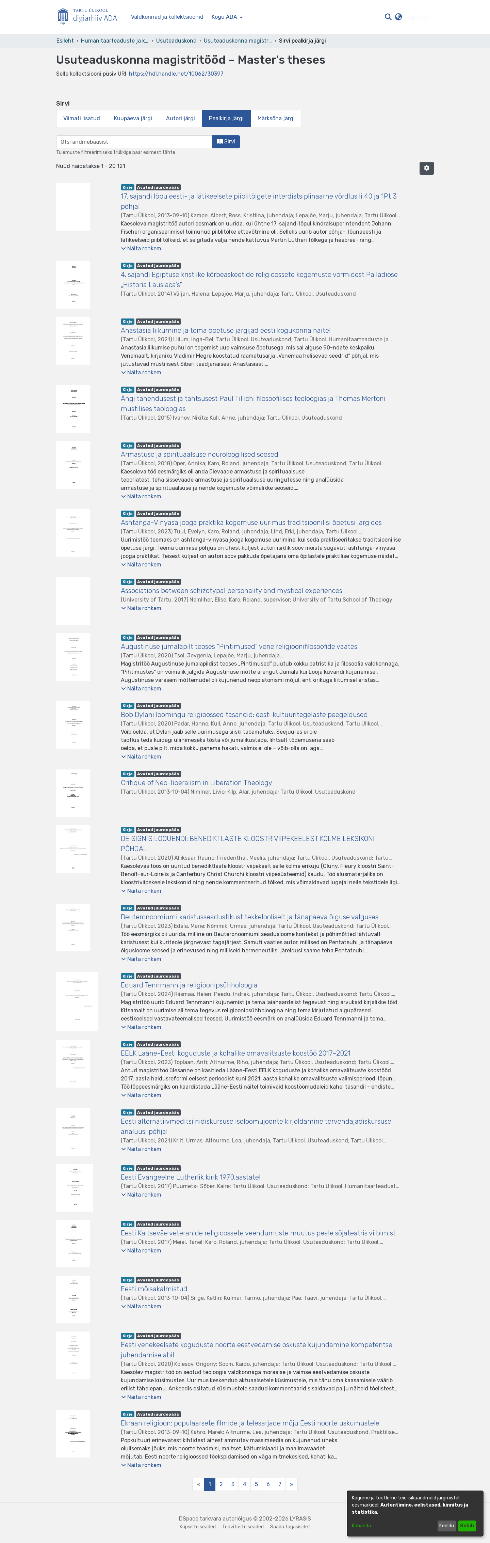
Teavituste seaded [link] (243, 1527)
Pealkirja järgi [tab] (226, 118)
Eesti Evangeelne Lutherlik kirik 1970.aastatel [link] (191, 1177)
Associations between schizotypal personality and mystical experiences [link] (231, 591)
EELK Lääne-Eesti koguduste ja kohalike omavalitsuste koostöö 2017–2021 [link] (235, 1053)
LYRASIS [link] (300, 1518)
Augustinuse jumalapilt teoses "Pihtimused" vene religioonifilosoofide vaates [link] (239, 646)
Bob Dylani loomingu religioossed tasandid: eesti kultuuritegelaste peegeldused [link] (244, 715)
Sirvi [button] (226, 141)
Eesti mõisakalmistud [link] (154, 1289)
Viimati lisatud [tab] (81, 118)
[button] (388, 17)
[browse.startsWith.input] (134, 141)
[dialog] (415, 1513)
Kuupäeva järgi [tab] (133, 118)
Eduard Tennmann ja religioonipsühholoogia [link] (189, 985)
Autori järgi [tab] (180, 118)
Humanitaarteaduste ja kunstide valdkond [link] (115, 40)
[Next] (291, 1484)
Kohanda (361, 1526)
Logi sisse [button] (418, 17)
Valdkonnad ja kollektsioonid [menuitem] (167, 17)
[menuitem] (226, 17)
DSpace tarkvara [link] (200, 1518)
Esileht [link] (65, 40)
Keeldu (446, 1526)
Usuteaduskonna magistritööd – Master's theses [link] (238, 40)
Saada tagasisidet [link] (290, 1527)
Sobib (467, 1526)
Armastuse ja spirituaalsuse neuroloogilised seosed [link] (199, 454)
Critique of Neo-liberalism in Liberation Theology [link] (196, 783)
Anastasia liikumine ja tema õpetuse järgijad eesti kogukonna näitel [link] (226, 330)
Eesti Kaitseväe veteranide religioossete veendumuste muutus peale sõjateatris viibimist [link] (258, 1233)
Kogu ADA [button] (224, 17)
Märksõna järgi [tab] (276, 118)
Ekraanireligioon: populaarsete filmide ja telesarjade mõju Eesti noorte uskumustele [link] (250, 1423)
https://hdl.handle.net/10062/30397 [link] (176, 74)
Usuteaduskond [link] (176, 40)
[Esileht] (90, 17)
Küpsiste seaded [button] (198, 1527)
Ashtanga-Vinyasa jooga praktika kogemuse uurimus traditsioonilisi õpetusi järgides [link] (251, 522)
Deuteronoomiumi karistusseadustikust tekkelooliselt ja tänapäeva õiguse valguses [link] (249, 917)
